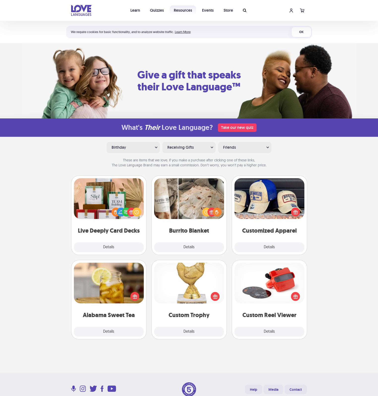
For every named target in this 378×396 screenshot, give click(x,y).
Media (273, 389)
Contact (296, 389)
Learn (135, 10)
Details (108, 247)
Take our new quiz (237, 127)
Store (228, 10)
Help (253, 389)
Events (208, 10)
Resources (183, 10)
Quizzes (157, 10)
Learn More (183, 32)
